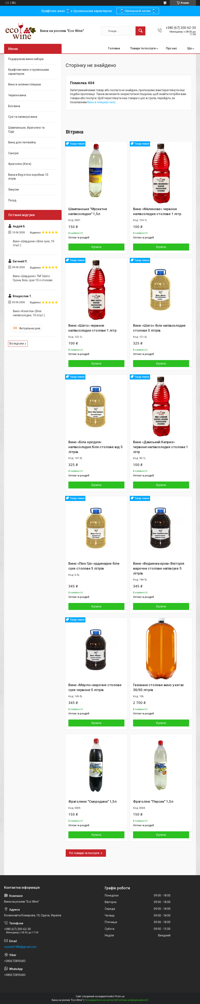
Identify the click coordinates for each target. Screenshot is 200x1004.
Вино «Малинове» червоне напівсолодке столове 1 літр (157, 211)
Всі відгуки (16, 343)
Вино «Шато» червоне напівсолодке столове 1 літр (92, 327)
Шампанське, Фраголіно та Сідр (26, 129)
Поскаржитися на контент (100, 1000)
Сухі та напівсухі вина (22, 116)
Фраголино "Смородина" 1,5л (92, 801)
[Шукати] (140, 30)
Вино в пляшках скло (101, 102)
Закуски (13, 189)
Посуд (12, 200)
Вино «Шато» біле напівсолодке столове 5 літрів (159, 327)
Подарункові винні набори (26, 59)
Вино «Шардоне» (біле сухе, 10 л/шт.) (33, 243)
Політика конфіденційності (132, 1000)
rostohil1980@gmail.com (20, 946)
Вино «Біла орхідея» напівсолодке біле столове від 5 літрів (95, 447)
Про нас (171, 48)
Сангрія (13, 153)
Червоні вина (17, 95)
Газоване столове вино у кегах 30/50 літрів (158, 687)
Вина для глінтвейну (22, 142)
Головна (114, 48)
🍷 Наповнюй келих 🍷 (138, 11)
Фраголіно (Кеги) (19, 163)
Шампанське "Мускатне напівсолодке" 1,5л (87, 211)
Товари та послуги (143, 48)
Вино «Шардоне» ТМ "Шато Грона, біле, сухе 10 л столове (33, 278)
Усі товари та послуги (84, 853)
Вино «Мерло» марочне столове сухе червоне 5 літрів (94, 687)
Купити (96, 247)
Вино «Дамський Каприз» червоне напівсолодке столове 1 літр (160, 447)
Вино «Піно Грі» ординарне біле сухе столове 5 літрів (94, 565)
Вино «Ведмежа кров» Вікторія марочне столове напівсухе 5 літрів (158, 568)
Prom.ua (119, 996)
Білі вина (14, 106)
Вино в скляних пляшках (24, 84)
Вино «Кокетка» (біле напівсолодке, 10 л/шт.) (29, 313)
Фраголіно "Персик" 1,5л (153, 801)
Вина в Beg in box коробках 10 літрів (28, 176)
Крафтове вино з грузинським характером (28, 71)
